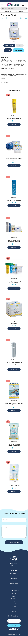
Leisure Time (14, 604)
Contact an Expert (14, 542)
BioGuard (14, 596)
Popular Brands (14, 591)
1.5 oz (19, 45)
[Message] (13, 531)
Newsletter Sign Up (14, 616)
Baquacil (14, 594)
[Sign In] (22, 4)
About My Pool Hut (14, 573)
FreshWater (14, 599)
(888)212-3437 (14, 563)
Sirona (14, 609)
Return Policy (14, 578)
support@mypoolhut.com (14, 566)
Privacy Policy (14, 581)
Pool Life (14, 606)
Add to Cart (18, 50)
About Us (14, 570)
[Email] (13, 520)
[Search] (25, 8)
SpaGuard (14, 611)
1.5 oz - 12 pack (9, 45)
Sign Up (14, 625)
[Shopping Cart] (25, 4)
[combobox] (13, 8)
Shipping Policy (14, 576)
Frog (14, 601)
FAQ (14, 586)
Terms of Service (14, 583)
